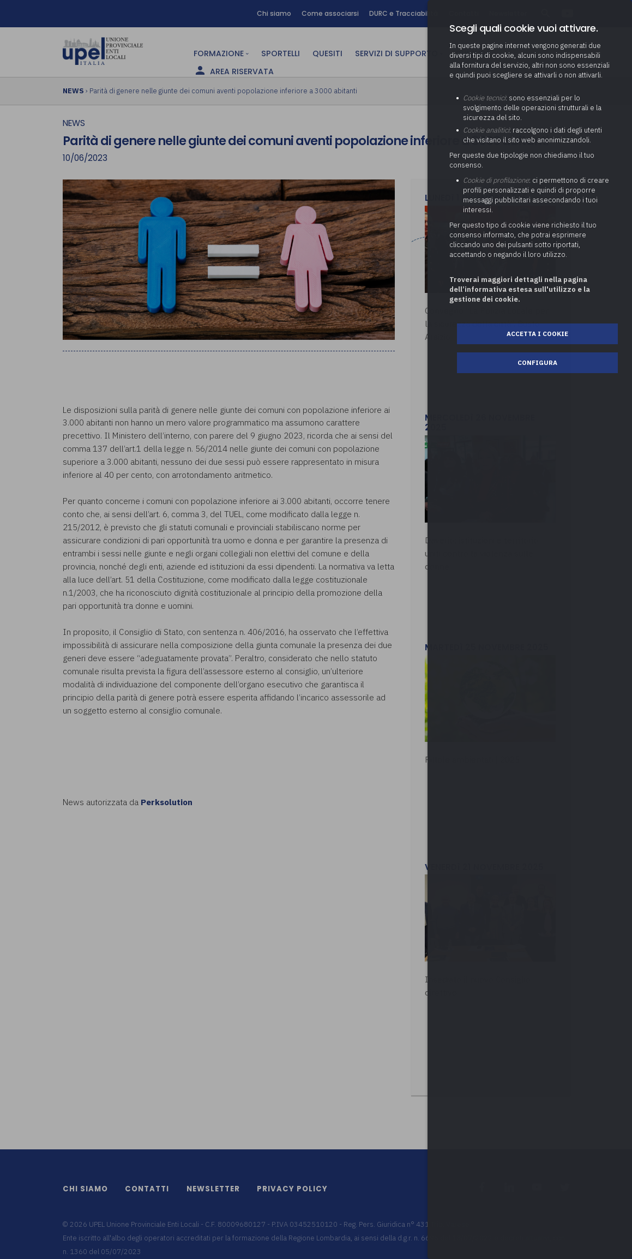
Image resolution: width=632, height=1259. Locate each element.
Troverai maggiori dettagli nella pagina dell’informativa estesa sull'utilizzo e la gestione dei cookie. (519, 289)
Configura (537, 362)
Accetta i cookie (537, 333)
